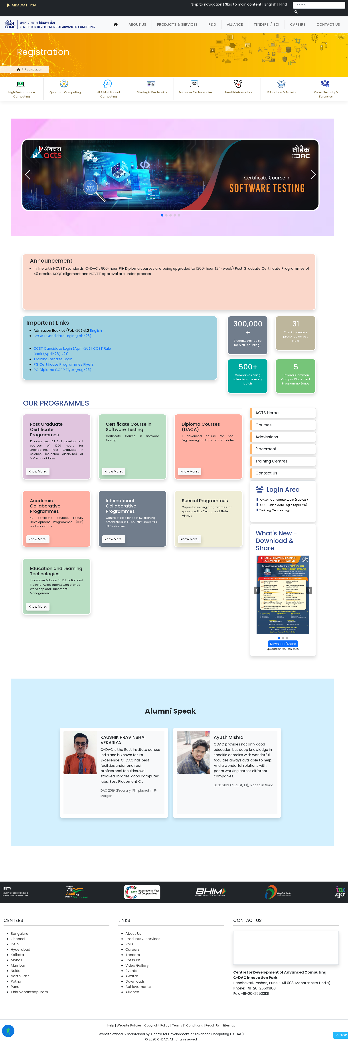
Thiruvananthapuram (29, 992)
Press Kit (132, 960)
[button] (313, 175)
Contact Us (328, 24)
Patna (16, 981)
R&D (212, 24)
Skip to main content (243, 4)
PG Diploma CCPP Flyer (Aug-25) (62, 369)
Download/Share (283, 644)
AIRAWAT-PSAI (21, 5)
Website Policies (129, 1025)
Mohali (16, 960)
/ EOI (274, 24)
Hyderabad (20, 949)
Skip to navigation (206, 4)
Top (340, 1035)
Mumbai (18, 965)
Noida (15, 970)
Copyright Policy (156, 1025)
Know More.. (38, 471)
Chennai (18, 938)
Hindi (283, 4)
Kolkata (17, 954)
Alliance (235, 24)
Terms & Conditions (187, 1025)
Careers (298, 24)
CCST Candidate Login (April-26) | (63, 348)
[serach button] (296, 12)
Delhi (15, 944)
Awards (131, 976)
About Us (137, 24)
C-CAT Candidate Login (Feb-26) (62, 335)
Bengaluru (19, 933)
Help (110, 1025)
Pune (15, 986)
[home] (115, 24)
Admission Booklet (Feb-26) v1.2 (62, 330)
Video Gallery (137, 965)
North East (20, 976)
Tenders (261, 24)
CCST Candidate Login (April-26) (283, 505)
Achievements (138, 986)
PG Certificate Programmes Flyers (64, 364)
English (270, 4)
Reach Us (213, 1025)
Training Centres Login (53, 359)
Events (131, 970)
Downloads (135, 981)
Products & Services (177, 24)
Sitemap (228, 1025)
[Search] (319, 5)
